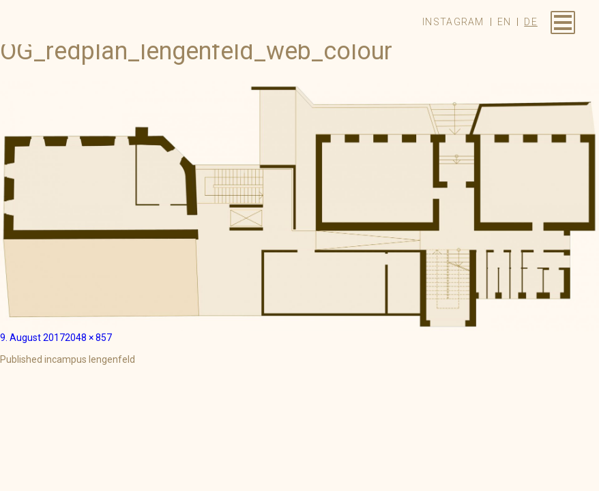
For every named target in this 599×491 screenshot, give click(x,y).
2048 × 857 (88, 337)
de (531, 21)
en (504, 21)
